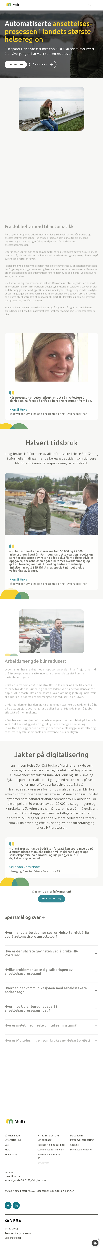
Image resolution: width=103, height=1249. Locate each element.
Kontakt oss (48, 901)
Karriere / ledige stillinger (51, 1144)
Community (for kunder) (50, 1149)
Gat (6, 1144)
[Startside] (13, 5)
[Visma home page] (51, 1220)
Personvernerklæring (82, 1139)
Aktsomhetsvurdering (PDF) (49, 1156)
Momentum (11, 1154)
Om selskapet (44, 1139)
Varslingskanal (13, 1237)
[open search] (90, 5)
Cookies (74, 1144)
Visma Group (12, 1228)
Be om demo (40, 64)
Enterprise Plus (13, 1139)
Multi (7, 1149)
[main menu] (97, 5)
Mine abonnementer (81, 1149)
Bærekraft (43, 1163)
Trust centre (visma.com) (18, 1233)
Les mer (12, 64)
